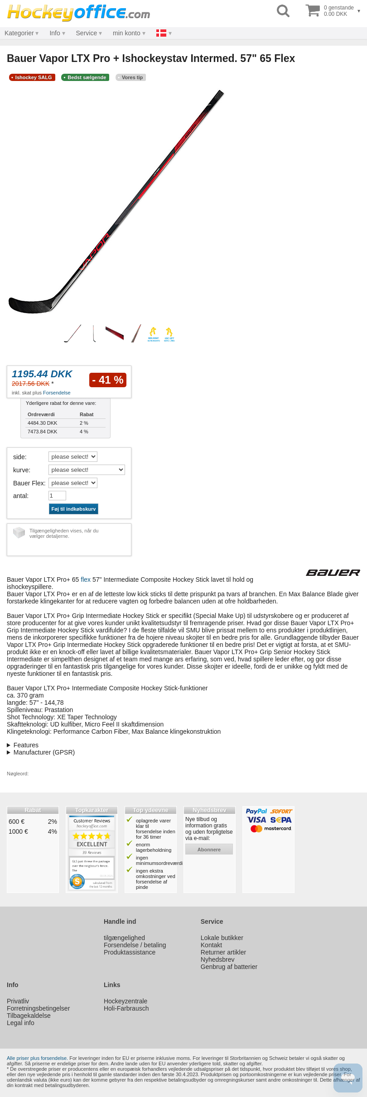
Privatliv (18, 1001)
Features (26, 745)
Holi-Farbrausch (126, 1008)
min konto (126, 33)
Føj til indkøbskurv (74, 509)
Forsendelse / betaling (135, 945)
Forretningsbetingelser (38, 1008)
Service (86, 33)
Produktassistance (129, 952)
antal (20, 495)
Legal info (20, 1022)
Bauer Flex (28, 483)
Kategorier (19, 33)
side (19, 457)
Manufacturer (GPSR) (44, 752)
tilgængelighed (124, 937)
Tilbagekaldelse (29, 1015)
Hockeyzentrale (126, 1001)
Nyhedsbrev (218, 959)
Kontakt (211, 945)
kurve (21, 470)
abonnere (209, 849)
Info (54, 33)
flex (86, 579)
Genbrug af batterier (229, 966)
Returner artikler (223, 952)
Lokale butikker (222, 937)
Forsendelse (57, 392)
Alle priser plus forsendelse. (37, 1058)
